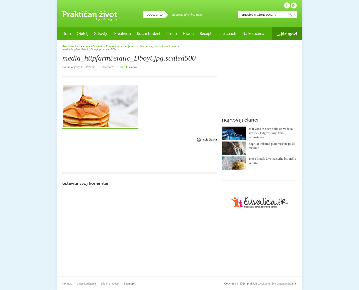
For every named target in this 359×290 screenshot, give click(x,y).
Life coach (227, 33)
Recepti (206, 33)
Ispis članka (210, 139)
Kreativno (122, 33)
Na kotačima (253, 33)
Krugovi (287, 33)
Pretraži (290, 14)
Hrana (188, 33)
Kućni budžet (148, 33)
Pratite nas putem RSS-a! (294, 5)
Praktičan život (89, 14)
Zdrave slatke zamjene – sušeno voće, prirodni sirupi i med (142, 46)
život (199, 14)
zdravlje (189, 14)
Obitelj (82, 33)
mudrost (177, 14)
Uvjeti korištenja (86, 283)
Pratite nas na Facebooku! (287, 5)
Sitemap (129, 283)
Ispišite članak (128, 67)
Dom (66, 33)
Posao (171, 33)
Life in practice (110, 283)
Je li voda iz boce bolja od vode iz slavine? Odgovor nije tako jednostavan (271, 133)
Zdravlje (101, 33)
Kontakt (67, 283)
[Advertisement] (139, 157)
